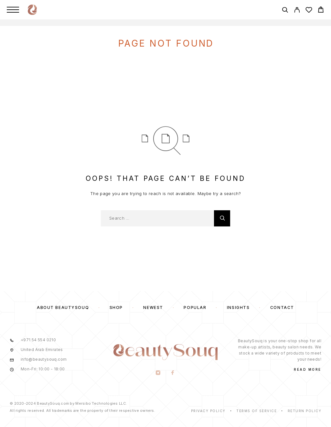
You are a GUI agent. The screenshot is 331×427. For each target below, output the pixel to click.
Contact (282, 307)
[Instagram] (158, 373)
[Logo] (32, 9)
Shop (116, 307)
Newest (153, 307)
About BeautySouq (63, 307)
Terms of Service (256, 411)
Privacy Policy (208, 411)
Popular (195, 307)
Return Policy (305, 411)
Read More (307, 369)
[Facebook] (173, 373)
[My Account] (297, 11)
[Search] (285, 11)
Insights (238, 307)
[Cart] (320, 10)
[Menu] (13, 9)
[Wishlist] (308, 11)
